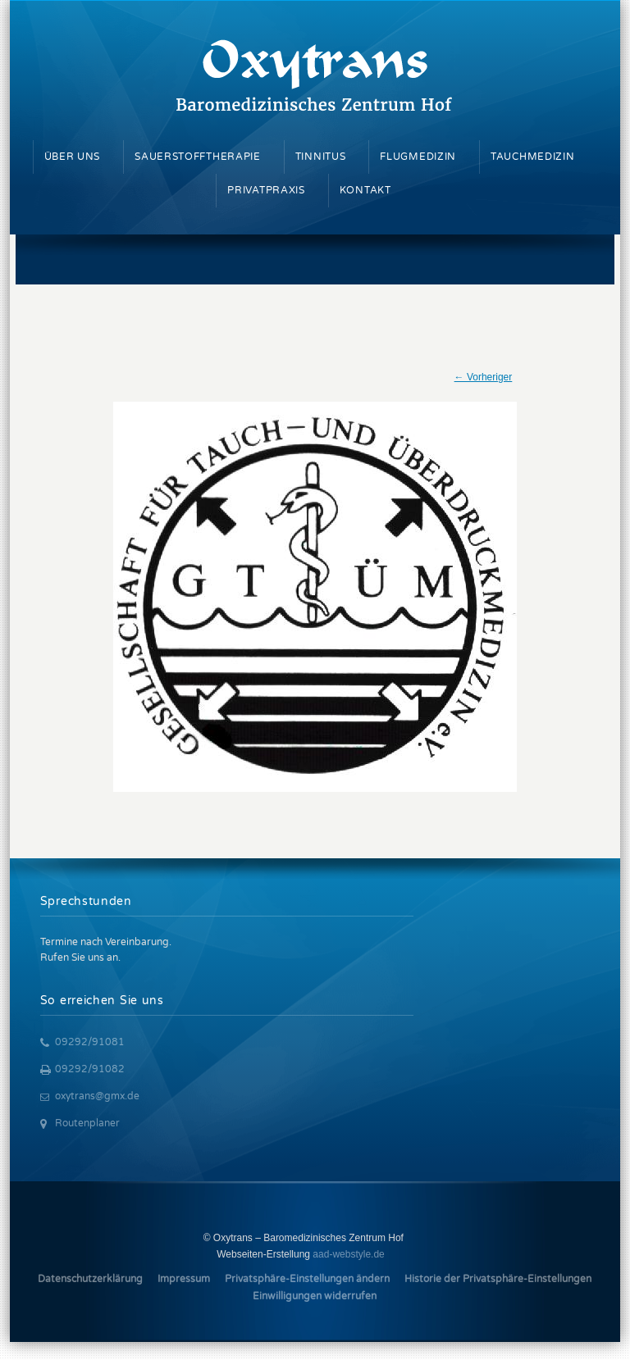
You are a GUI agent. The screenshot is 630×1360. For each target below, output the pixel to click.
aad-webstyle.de (348, 1254)
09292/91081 (90, 1042)
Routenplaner (87, 1123)
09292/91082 (90, 1069)
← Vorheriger (483, 377)
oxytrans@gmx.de (97, 1096)
